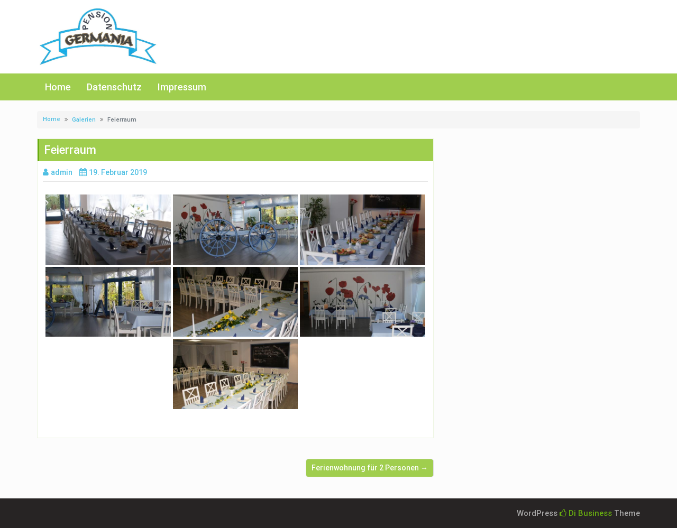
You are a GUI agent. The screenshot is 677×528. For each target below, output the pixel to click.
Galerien (84, 119)
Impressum (182, 86)
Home (58, 86)
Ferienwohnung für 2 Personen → (370, 468)
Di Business (586, 513)
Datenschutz (114, 86)
